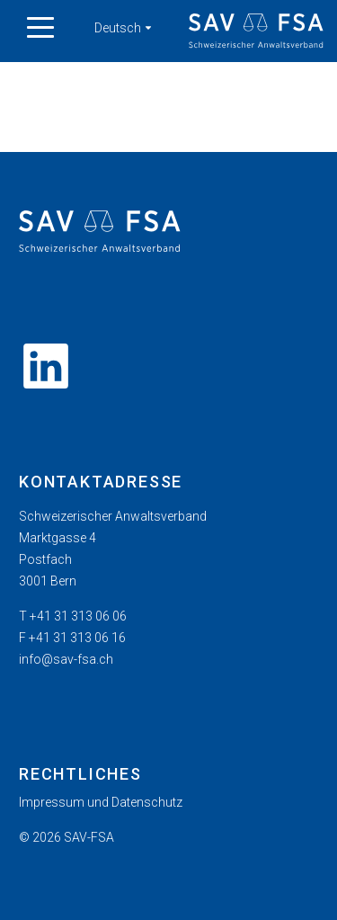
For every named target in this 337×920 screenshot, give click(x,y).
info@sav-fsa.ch (66, 659)
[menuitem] (168, 802)
